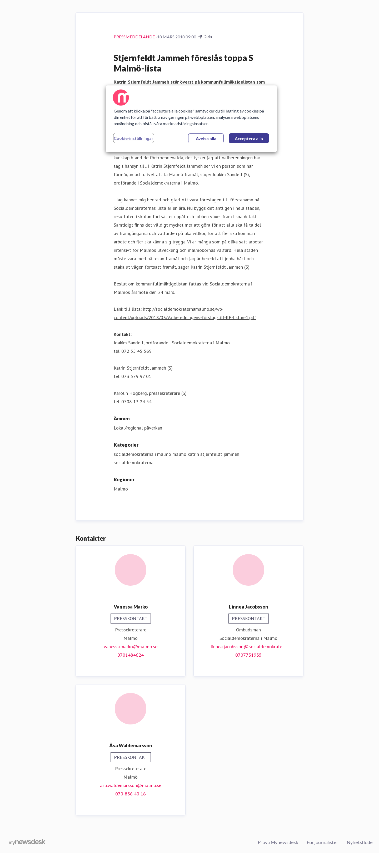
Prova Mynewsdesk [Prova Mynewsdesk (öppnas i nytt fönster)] (278, 842)
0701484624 (130, 655)
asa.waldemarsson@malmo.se (130, 785)
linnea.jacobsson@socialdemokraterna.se (248, 646)
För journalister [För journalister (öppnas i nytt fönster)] (322, 842)
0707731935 (248, 655)
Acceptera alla (249, 138)
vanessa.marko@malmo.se (130, 646)
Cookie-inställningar (133, 138)
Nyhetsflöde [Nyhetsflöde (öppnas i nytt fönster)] (360, 842)
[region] (191, 118)
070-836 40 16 (130, 794)
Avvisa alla (206, 138)
